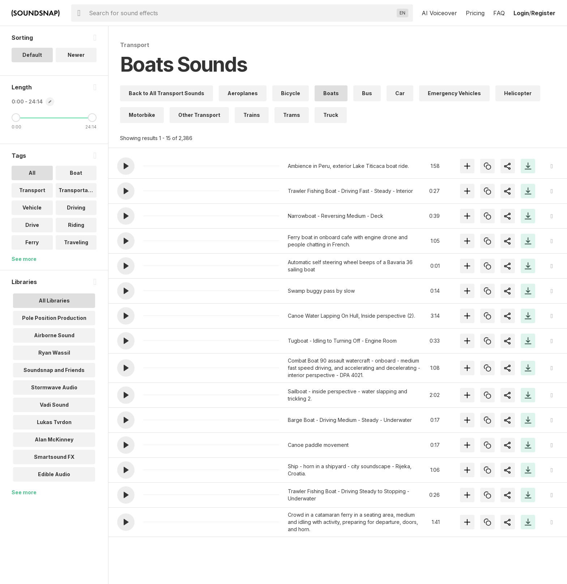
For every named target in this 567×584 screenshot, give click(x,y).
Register (543, 13)
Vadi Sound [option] (54, 405)
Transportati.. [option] (76, 190)
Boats (331, 93)
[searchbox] (241, 13)
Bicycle (290, 93)
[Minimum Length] (16, 117)
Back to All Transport (166, 93)
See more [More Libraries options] (24, 492)
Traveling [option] (76, 242)
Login (521, 13)
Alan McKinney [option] (54, 439)
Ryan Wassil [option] (54, 353)
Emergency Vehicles (454, 93)
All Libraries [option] (54, 300)
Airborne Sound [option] (54, 335)
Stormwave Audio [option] (54, 387)
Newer (76, 55)
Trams (291, 115)
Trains (251, 115)
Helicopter (518, 93)
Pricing (475, 13)
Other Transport (199, 115)
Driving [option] (76, 207)
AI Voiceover (439, 13)
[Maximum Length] (92, 117)
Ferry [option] (32, 242)
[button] (126, 166)
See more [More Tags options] (24, 259)
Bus (367, 93)
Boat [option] (76, 173)
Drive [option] (32, 225)
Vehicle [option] (32, 207)
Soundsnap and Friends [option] (54, 370)
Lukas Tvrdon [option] (54, 422)
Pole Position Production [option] (54, 318)
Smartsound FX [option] (54, 457)
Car (400, 93)
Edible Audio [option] (54, 474)
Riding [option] (76, 225)
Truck (330, 115)
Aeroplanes (242, 93)
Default (32, 55)
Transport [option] (32, 190)
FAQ (499, 13)
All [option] (32, 173)
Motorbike (142, 115)
